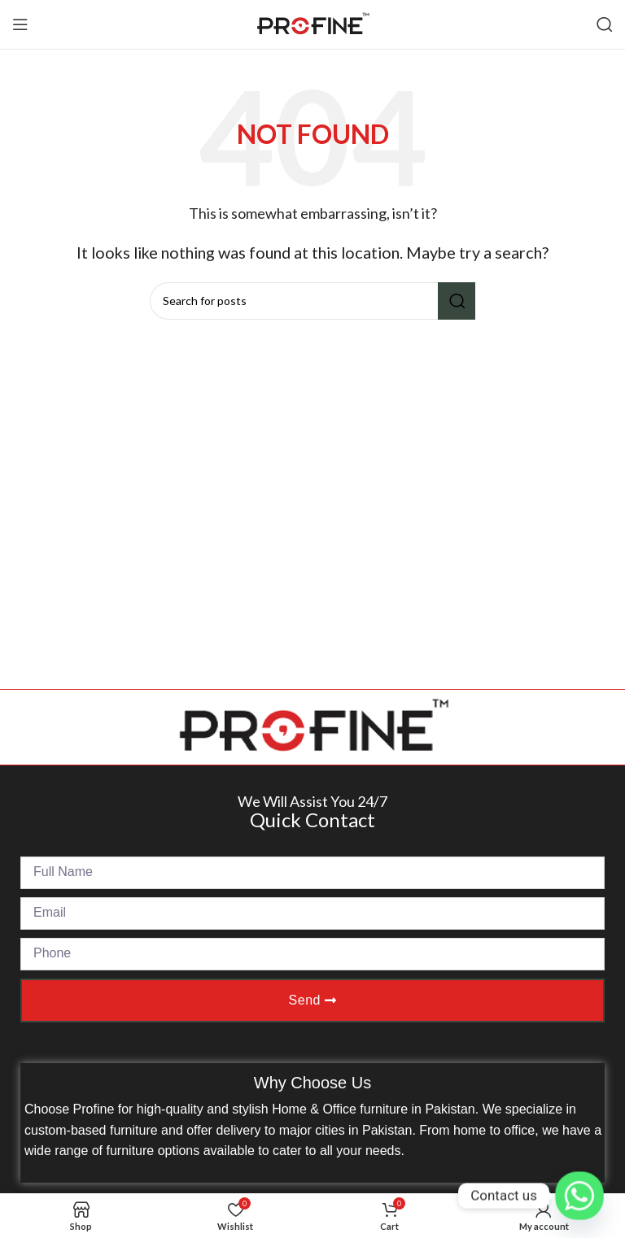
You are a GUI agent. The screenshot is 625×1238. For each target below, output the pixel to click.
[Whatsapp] (579, 1196)
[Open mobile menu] (20, 24)
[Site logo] (312, 23)
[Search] (604, 24)
